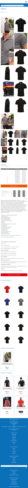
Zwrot (14, 443)
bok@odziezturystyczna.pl (14, 421)
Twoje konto (14, 439)
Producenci (14, 460)
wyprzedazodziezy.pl (14, 484)
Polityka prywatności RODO (14, 474)
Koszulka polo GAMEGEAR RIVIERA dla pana (21, 388)
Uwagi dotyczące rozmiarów (14, 274)
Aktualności (14, 471)
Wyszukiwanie (14, 457)
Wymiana (13, 442)
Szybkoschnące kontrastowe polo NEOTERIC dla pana (7, 408)
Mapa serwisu (14, 462)
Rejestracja (14, 434)
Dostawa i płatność (14, 440)
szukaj (25, 5)
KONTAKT (20, 270)
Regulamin (14, 473)
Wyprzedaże (14, 453)
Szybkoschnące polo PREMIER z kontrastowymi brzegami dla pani (7, 364)
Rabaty (14, 448)
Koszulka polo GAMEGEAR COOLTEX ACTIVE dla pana (7, 388)
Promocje (14, 451)
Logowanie (14, 437)
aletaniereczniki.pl (14, 479)
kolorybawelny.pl (14, 482)
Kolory (14, 459)
